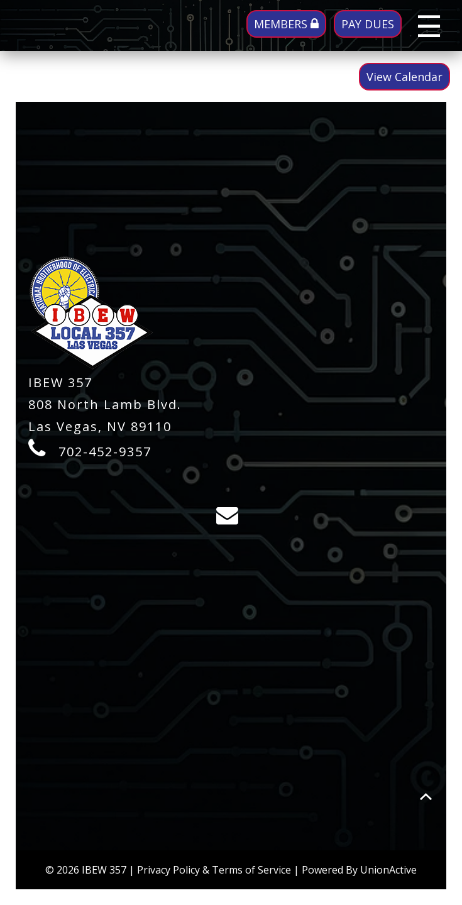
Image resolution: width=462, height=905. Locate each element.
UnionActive (388, 870)
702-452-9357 (104, 451)
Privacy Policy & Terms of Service (214, 870)
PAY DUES (367, 23)
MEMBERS (286, 23)
